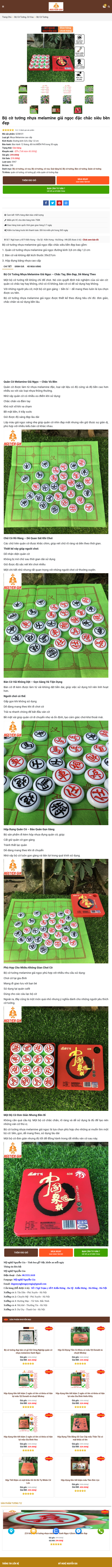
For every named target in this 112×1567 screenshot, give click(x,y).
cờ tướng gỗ (30, 172)
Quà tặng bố (56, 169)
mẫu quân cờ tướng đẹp (47, 172)
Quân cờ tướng (94, 169)
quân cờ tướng (17, 172)
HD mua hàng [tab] (34, 266)
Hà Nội (103, 1288)
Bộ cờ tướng (42, 17)
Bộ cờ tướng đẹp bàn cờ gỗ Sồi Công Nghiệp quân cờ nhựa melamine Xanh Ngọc (28, 1351)
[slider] (8, 130)
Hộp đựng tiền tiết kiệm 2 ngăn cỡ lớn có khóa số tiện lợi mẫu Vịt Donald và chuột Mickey (28, 1394)
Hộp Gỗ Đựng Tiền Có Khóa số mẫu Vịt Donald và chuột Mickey (80, 1351)
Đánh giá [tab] (19, 266)
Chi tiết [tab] (8, 266)
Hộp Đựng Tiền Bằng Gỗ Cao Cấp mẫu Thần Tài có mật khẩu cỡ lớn (80, 1438)
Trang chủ (7, 17)
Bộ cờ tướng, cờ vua (24, 17)
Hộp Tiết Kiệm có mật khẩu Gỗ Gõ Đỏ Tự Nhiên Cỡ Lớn (28, 1481)
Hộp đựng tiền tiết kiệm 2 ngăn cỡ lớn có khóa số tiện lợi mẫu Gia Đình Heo (28, 1438)
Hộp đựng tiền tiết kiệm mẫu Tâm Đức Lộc (80, 1480)
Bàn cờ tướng (81, 169)
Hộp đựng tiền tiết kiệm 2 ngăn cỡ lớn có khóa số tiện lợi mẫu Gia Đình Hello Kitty (80, 1394)
